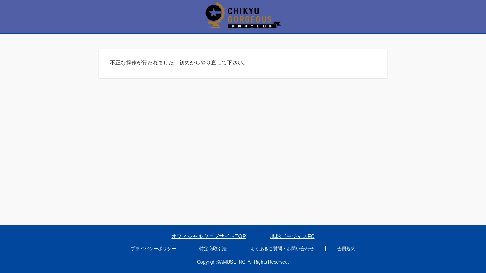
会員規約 (346, 248)
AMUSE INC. (233, 262)
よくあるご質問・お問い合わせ (282, 248)
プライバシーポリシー (153, 248)
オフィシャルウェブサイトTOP (208, 236)
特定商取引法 (213, 248)
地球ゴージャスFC (292, 236)
